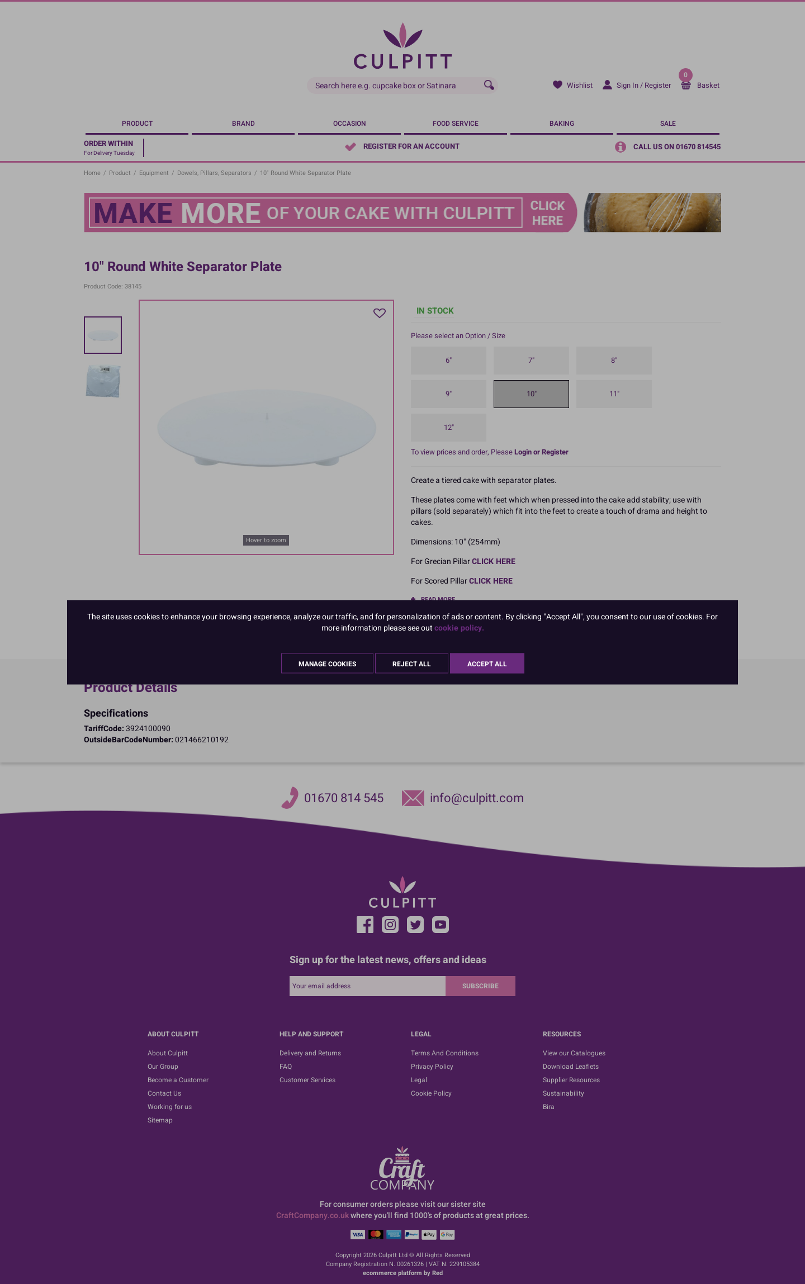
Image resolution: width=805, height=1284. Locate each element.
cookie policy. (459, 627)
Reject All (411, 663)
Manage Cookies (327, 663)
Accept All (487, 663)
